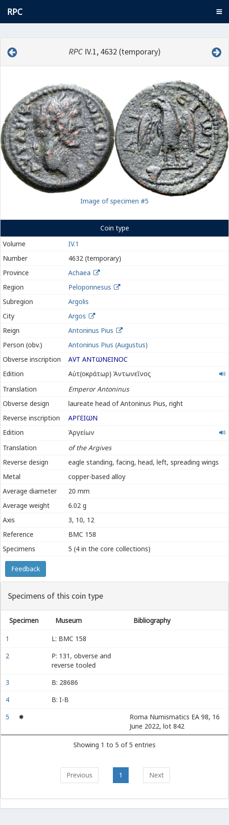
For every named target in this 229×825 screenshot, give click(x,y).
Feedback (25, 568)
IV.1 (73, 243)
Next (156, 775)
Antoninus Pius (90, 330)
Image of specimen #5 (114, 200)
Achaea (79, 272)
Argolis (78, 301)
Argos (77, 315)
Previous (79, 775)
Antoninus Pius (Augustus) (108, 344)
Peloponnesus (89, 287)
